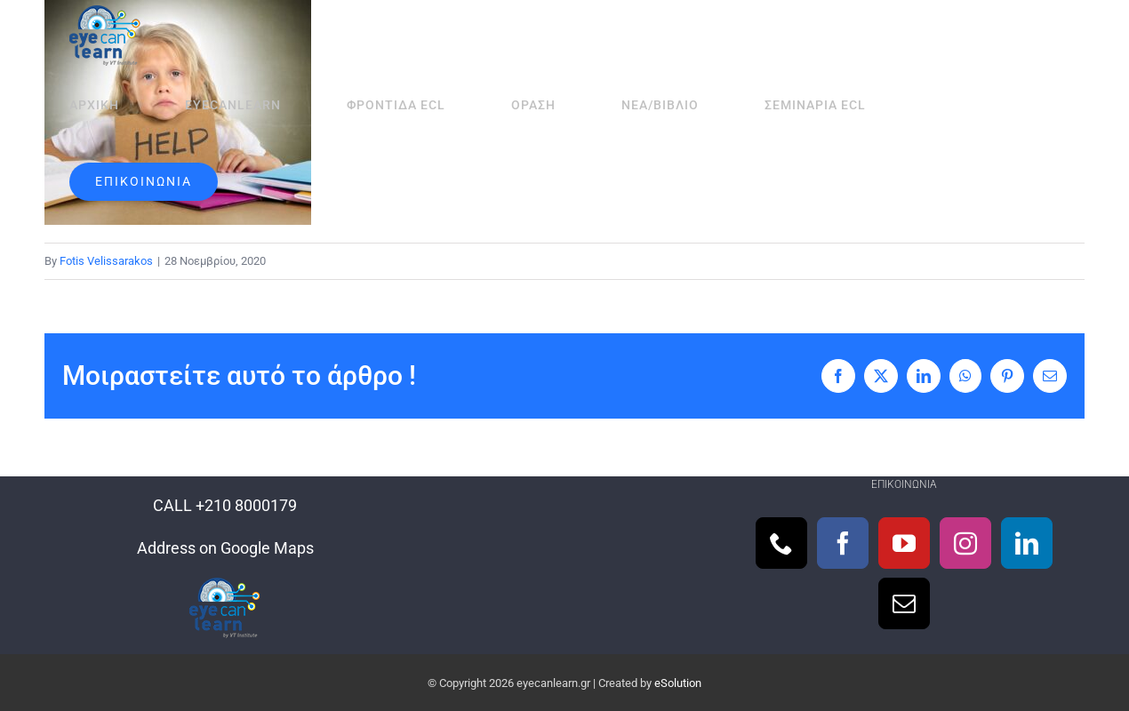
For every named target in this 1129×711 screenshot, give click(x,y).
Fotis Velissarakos (106, 261)
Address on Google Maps (225, 548)
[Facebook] (843, 543)
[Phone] (781, 543)
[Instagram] (965, 543)
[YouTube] (904, 543)
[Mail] (904, 603)
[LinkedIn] (1027, 543)
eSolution (677, 683)
